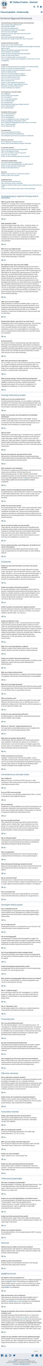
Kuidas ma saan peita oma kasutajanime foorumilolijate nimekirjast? (20, 46)
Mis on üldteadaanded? (8, 101)
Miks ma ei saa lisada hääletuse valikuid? (13, 73)
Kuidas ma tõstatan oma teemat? (10, 88)
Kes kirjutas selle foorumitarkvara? (11, 181)
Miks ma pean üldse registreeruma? (11, 25)
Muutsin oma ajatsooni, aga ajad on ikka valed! (14, 50)
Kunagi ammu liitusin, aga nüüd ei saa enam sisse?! (16, 33)
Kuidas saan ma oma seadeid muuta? (12, 45)
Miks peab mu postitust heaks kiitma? (12, 86)
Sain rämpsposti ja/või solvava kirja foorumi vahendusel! (17, 135)
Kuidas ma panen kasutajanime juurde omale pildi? (15, 53)
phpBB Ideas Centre (15, 1301)
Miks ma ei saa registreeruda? (9, 28)
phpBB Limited (11, 1281)
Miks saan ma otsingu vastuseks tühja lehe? (13, 153)
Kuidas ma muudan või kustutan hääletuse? (13, 75)
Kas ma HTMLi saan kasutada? (10, 95)
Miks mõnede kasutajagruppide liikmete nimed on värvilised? (18, 122)
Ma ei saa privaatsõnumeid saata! (11, 132)
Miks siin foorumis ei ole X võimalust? (12, 183)
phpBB (25, 480)
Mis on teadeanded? (7, 102)
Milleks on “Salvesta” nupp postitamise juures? (14, 84)
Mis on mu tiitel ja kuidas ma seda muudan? (13, 57)
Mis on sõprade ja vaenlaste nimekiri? (12, 141)
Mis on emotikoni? (6, 97)
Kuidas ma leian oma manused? (10, 175)
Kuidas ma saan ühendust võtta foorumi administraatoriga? (18, 188)
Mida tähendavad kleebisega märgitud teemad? (15, 104)
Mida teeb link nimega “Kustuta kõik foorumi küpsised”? (17, 39)
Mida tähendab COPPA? (8, 26)
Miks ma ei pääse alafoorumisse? (10, 77)
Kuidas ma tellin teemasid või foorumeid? (13, 166)
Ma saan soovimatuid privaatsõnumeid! (12, 134)
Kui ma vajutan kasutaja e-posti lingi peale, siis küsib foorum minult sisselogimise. (20, 59)
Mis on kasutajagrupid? (7, 117)
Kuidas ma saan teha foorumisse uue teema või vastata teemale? (20, 66)
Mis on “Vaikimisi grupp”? (8, 124)
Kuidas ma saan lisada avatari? (10, 55)
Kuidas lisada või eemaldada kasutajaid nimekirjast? (16, 143)
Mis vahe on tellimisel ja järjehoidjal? (11, 162)
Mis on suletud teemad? (8, 106)
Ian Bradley (26, 1359)
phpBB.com (8, 1287)
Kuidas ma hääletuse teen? (9, 72)
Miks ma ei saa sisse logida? (9, 32)
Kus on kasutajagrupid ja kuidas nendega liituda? (15, 119)
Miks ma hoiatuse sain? (8, 80)
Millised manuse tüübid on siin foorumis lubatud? (15, 173)
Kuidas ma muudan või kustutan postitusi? (13, 68)
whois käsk (23, 1319)
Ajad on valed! (5, 48)
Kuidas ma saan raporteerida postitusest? (13, 82)
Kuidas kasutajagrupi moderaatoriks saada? (13, 121)
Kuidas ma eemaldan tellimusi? (10, 167)
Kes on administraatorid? (8, 114)
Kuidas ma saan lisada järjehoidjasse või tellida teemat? (17, 164)
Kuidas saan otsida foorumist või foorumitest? (14, 149)
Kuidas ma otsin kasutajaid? (9, 154)
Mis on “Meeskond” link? (8, 126)
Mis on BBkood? (5, 94)
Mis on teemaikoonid (7, 108)
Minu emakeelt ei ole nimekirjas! (10, 52)
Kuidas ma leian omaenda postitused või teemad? (15, 156)
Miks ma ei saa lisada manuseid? (10, 79)
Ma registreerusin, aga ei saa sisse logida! (13, 30)
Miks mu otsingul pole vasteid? (10, 151)
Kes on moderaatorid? (7, 115)
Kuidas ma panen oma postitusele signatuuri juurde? (16, 70)
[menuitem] (34, 6)
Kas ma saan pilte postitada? (9, 99)
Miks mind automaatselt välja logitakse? (12, 37)
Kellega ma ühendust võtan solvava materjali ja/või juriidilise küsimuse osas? (21, 186)
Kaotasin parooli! (6, 35)
